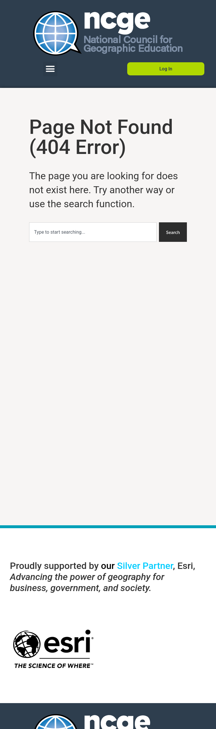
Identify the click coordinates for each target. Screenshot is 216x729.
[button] (50, 69)
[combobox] (93, 232)
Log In (165, 69)
